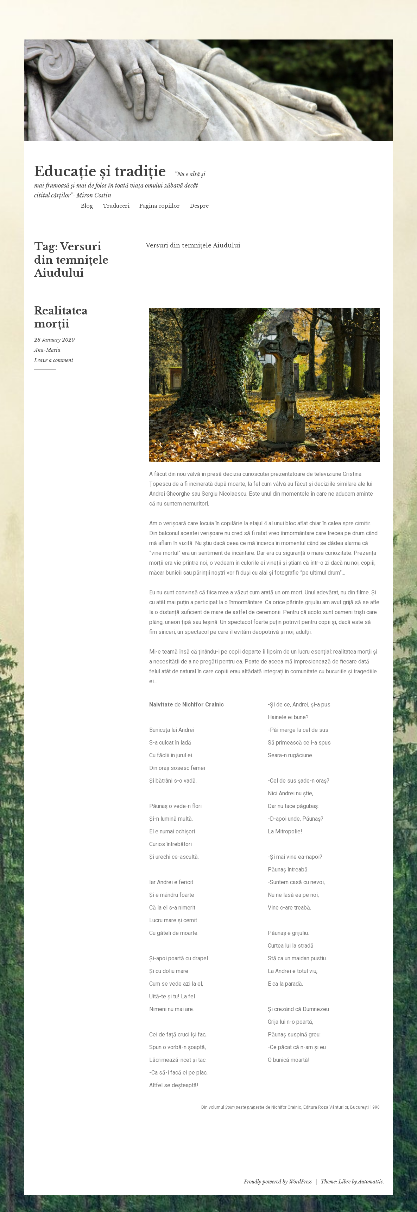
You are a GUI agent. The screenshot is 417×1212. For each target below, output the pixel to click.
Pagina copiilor (159, 206)
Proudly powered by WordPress (278, 1182)
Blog (87, 206)
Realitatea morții (61, 318)
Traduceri (116, 206)
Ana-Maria (47, 350)
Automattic (370, 1182)
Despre (199, 206)
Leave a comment (53, 360)
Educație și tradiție (116, 170)
